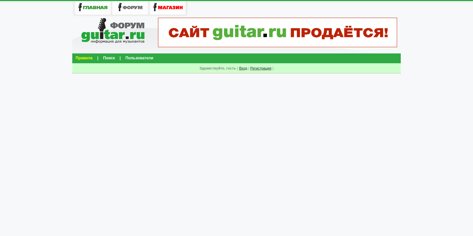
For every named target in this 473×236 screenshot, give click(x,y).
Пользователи (139, 58)
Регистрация (260, 68)
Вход (243, 68)
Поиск (109, 58)
